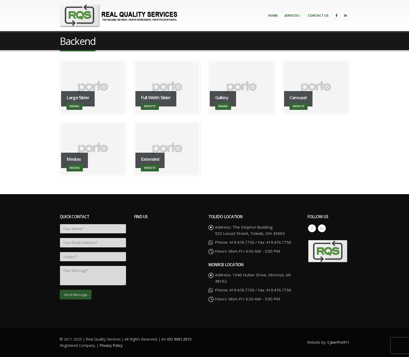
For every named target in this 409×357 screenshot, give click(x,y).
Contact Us (318, 15)
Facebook (312, 228)
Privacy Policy (111, 345)
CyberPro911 (338, 342)
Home (273, 15)
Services (291, 15)
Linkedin (322, 228)
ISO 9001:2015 (179, 339)
